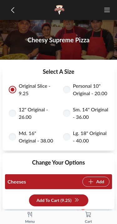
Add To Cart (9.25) (58, 200)
